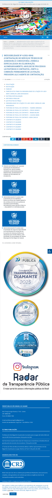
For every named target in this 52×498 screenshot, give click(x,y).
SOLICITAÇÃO (10, 84)
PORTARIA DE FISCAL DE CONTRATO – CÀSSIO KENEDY (23, 110)
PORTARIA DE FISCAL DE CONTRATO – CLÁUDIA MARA (22, 115)
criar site (13, 472)
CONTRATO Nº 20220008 (13, 124)
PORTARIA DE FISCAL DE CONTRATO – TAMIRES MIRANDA (24, 108)
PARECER (9, 89)
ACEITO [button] (13, 494)
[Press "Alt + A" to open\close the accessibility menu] (50, 251)
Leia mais (10, 490)
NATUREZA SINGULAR (12, 98)
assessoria (44, 472)
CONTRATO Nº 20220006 (13, 129)
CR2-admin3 (8, 79)
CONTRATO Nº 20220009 (13, 122)
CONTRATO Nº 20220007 (13, 127)
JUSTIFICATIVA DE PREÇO (13, 101)
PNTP (9, 481)
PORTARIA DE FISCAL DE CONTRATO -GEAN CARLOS (22, 117)
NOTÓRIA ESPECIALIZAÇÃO (14, 96)
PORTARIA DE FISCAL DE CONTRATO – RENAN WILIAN (22, 112)
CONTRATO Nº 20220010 (13, 120)
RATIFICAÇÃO (10, 86)
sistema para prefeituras (24, 472)
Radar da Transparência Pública (22, 481)
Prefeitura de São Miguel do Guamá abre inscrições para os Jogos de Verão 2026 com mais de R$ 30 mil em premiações (26, 4)
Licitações (47, 79)
